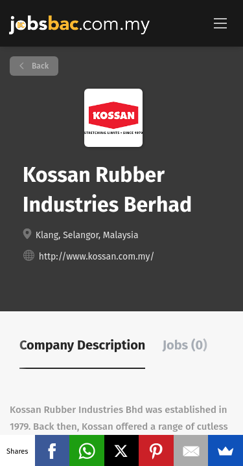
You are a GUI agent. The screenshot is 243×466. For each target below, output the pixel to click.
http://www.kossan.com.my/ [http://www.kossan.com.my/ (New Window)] (97, 256)
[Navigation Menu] (220, 22)
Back (39, 66)
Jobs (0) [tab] (185, 345)
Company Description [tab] (82, 345)
